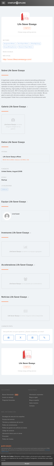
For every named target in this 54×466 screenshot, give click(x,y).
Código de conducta (8, 430)
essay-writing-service (10, 47)
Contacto (32, 406)
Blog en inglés (33, 397)
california (4, 189)
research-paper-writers (26, 47)
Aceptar (27, 463)
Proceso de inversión (8, 419)
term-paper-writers (23, 43)
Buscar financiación (10, 394)
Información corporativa (36, 394)
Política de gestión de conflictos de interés (14, 428)
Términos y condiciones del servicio (12, 422)
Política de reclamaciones (9, 425)
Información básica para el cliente (12, 433)
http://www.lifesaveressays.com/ (17, 59)
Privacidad (5, 436)
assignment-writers (9, 43)
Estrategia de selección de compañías (13, 416)
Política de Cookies (7, 439)
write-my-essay (35, 43)
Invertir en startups (7, 397)
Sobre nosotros (33, 403)
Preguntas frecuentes (8, 400)
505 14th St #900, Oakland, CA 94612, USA (16, 160)
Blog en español (34, 400)
